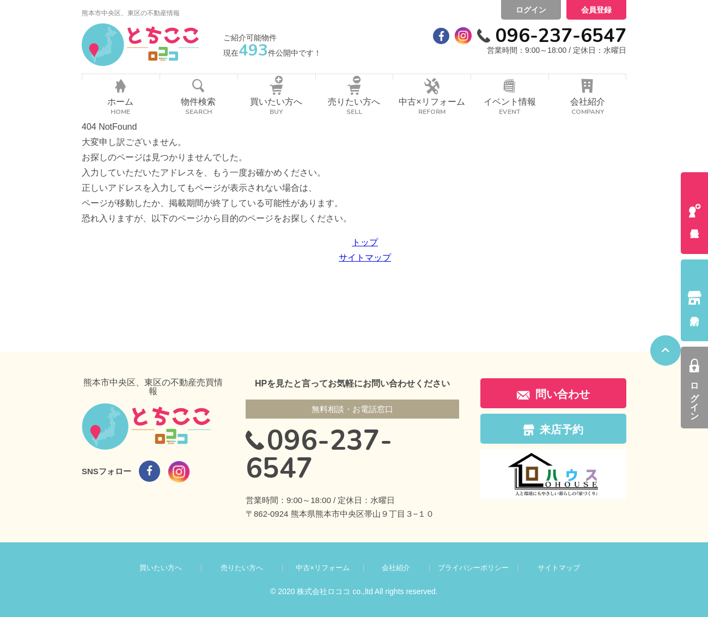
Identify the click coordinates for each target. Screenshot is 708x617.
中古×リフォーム (323, 568)
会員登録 (596, 9)
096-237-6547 (561, 36)
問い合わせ (553, 394)
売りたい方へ (242, 568)
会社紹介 (396, 568)
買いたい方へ (160, 568)
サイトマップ (365, 257)
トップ (365, 242)
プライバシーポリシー (473, 568)
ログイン (531, 9)
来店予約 (553, 429)
